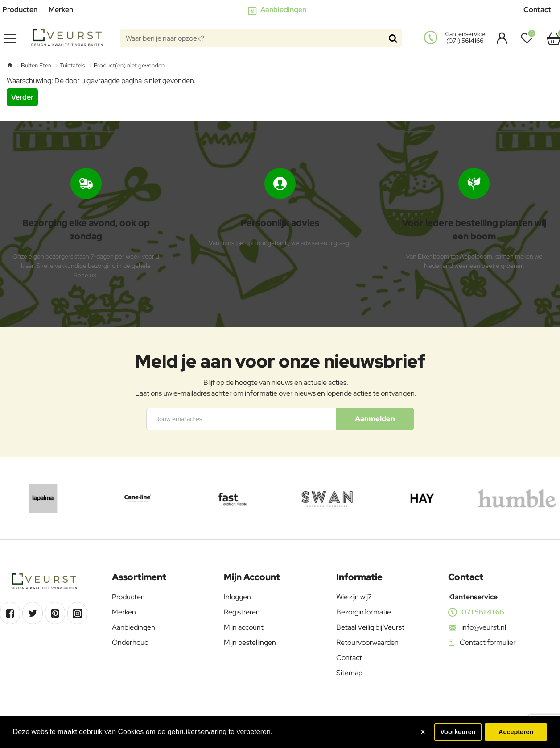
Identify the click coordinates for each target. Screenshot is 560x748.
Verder (22, 97)
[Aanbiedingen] (280, 10)
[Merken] (64, 10)
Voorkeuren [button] (458, 731)
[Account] (499, 38)
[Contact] (540, 10)
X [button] (423, 731)
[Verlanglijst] (529, 38)
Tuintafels (72, 65)
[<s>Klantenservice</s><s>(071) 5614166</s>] (455, 38)
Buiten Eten (36, 65)
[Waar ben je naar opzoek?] (393, 38)
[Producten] (23, 10)
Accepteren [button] (515, 731)
